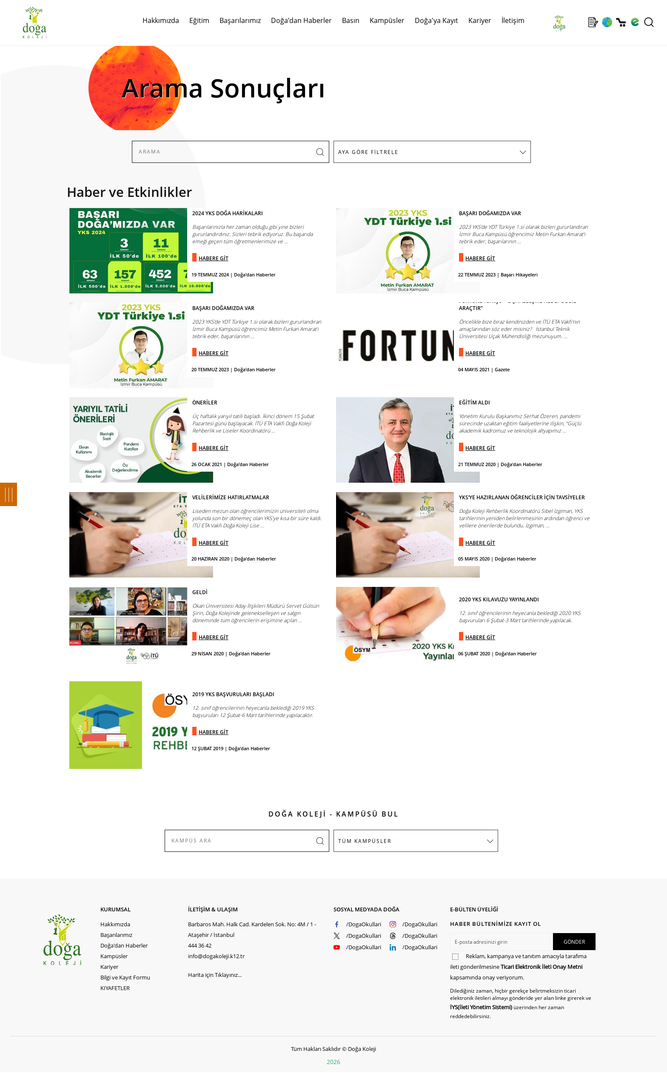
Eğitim (199, 20)
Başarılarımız (240, 20)
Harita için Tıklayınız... (215, 975)
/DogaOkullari (363, 924)
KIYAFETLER (115, 988)
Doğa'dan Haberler (301, 20)
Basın (350, 20)
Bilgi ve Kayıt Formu (125, 977)
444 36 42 (199, 945)
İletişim (513, 20)
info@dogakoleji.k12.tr (216, 956)
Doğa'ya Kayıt (436, 20)
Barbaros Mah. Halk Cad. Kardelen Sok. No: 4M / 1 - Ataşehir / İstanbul (252, 929)
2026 (333, 1062)
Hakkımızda (161, 20)
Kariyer (479, 20)
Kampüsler (387, 20)
